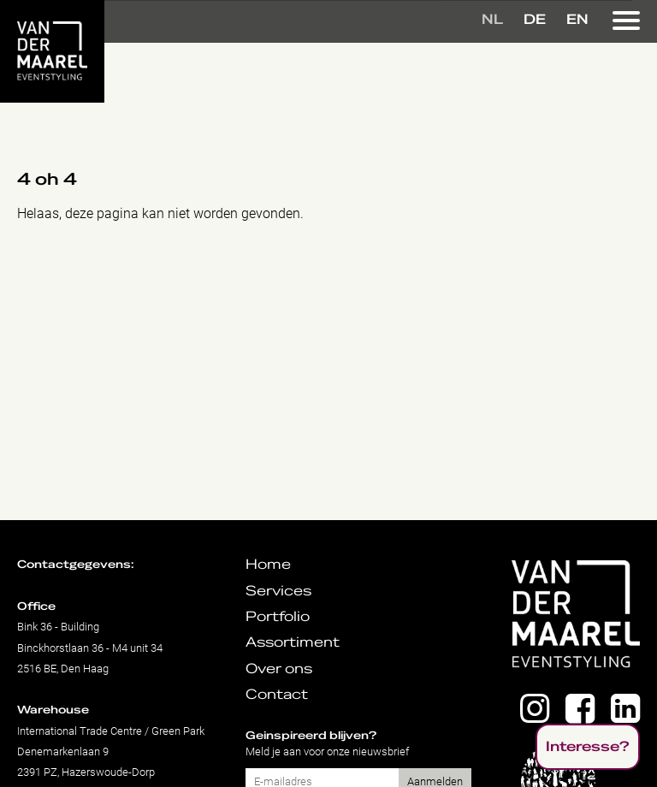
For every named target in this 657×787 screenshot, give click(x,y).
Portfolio (278, 616)
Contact (277, 694)
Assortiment (293, 642)
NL (492, 19)
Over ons (279, 669)
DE (535, 19)
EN (577, 19)
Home (268, 564)
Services (278, 591)
